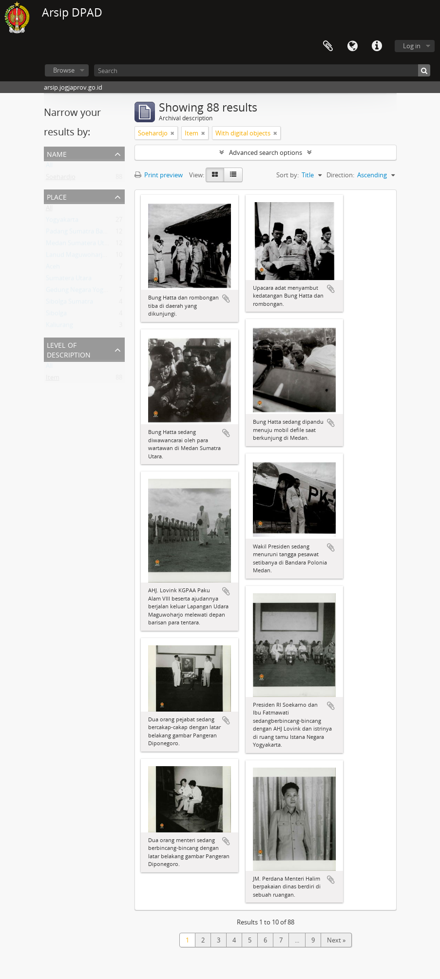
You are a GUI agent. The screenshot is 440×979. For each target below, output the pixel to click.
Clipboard (328, 46)
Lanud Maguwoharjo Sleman (87, 256)
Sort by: (287, 174)
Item (52, 379)
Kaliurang (59, 326)
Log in (412, 45)
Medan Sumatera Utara (80, 245)
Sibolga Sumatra (69, 303)
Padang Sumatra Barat (78, 233)
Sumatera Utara (69, 280)
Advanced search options (265, 152)
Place (57, 196)
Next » (336, 940)
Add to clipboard (226, 298)
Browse (64, 70)
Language (352, 46)
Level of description (69, 349)
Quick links (376, 46)
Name (57, 153)
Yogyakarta (62, 221)
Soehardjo (61, 178)
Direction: (340, 174)
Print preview (158, 174)
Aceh (53, 268)
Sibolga (56, 315)
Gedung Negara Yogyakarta (85, 291)
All (49, 167)
